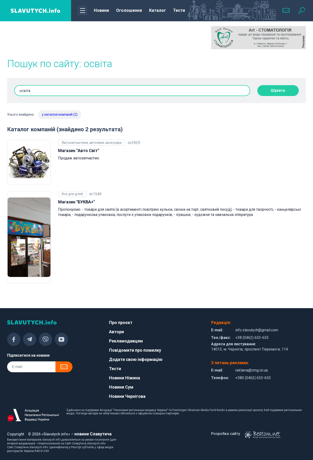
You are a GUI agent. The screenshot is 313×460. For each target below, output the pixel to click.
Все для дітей (72, 194)
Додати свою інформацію (136, 359)
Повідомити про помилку (135, 350)
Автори (116, 331)
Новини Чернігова (127, 396)
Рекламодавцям (126, 340)
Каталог (157, 10)
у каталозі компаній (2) (59, 114)
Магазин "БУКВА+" (76, 201)
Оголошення (129, 10)
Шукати (278, 90)
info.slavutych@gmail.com (256, 330)
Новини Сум (121, 387)
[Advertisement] (54, 38)
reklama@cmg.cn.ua (251, 370)
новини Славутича (93, 433)
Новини (101, 10)
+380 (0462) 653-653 (253, 378)
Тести (179, 10)
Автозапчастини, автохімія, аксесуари (92, 143)
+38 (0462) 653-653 (252, 337)
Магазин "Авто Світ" (78, 150)
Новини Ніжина (124, 377)
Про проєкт (120, 322)
